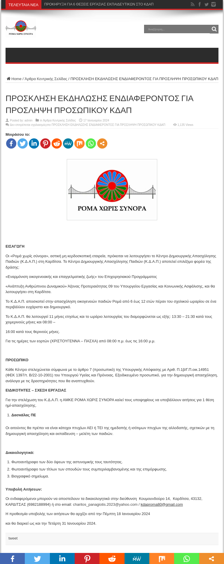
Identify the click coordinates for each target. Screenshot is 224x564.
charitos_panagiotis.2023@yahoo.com (105, 504)
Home (14, 79)
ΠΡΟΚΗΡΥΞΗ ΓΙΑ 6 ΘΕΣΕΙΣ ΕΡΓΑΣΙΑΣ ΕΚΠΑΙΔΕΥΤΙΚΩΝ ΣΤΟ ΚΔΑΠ (99, 4)
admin (28, 120)
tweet (13, 538)
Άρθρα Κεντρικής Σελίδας (46, 79)
